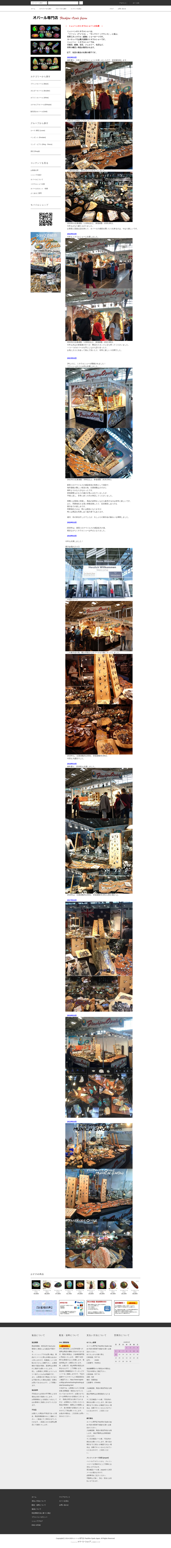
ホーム (33, 8)
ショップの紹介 (36, 175)
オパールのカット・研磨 (39, 188)
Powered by (85, 1542)
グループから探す (59, 8)
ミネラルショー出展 (38, 184)
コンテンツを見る (74, 8)
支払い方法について (39, 1501)
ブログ (110, 8)
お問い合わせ (120, 8)
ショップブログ (37, 1521)
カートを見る (64, 1501)
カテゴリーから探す (44, 8)
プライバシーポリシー (39, 1517)
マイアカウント (64, 1497)
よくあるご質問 (36, 193)
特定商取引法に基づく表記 (41, 1513)
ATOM (38, 1525)
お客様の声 (34, 170)
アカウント (122, 3)
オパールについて (37, 179)
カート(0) (134, 3)
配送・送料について (39, 1505)
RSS (33, 1525)
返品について (36, 1509)
